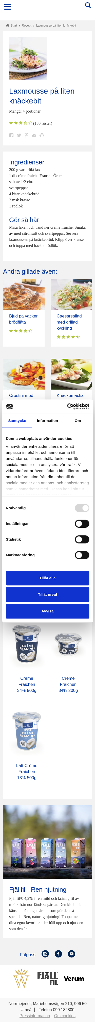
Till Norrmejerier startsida (48, 8)
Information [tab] (47, 420)
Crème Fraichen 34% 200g (68, 684)
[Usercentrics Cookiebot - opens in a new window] (67, 406)
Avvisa (48, 611)
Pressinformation (35, 1016)
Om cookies (64, 1016)
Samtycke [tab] (17, 420)
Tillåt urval (47, 594)
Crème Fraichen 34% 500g (26, 684)
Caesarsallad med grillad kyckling (69, 322)
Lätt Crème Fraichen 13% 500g (26, 771)
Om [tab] (78, 420)
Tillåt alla (48, 578)
